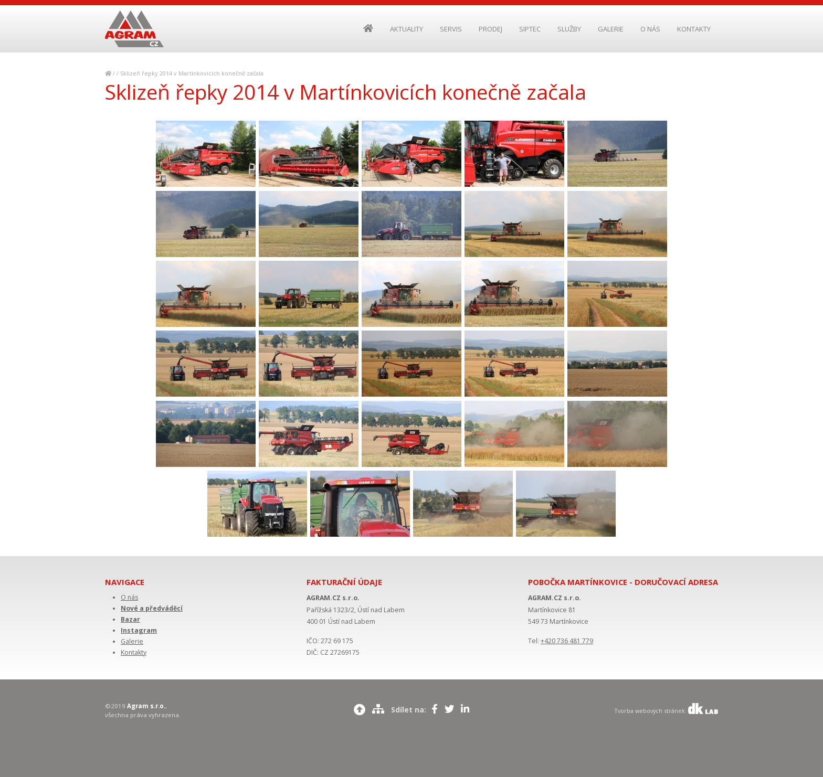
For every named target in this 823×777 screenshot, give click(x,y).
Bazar (130, 619)
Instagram (139, 630)
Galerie (132, 641)
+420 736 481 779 (567, 640)
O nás (129, 597)
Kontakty (133, 652)
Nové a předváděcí (152, 608)
